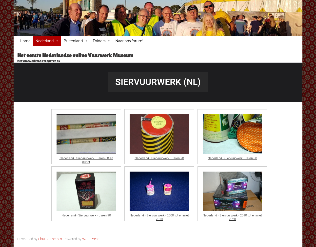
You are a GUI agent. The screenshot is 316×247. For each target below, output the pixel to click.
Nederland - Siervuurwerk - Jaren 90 (86, 215)
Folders (102, 41)
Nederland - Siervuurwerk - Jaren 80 (232, 158)
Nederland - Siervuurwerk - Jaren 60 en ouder (86, 158)
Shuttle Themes (50, 239)
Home (25, 41)
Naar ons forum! (129, 41)
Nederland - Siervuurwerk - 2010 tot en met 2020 (232, 215)
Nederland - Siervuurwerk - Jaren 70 (159, 158)
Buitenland (76, 41)
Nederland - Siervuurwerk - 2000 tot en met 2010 (159, 215)
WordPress (90, 239)
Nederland (47, 41)
